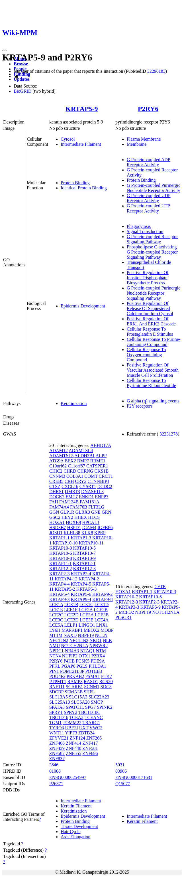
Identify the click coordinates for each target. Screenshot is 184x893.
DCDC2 (104, 486)
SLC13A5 (58, 696)
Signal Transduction (145, 231)
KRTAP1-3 (81, 537)
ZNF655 (73, 753)
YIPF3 (71, 732)
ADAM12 (58, 450)
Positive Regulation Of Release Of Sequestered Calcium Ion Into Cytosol (150, 308)
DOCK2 (56, 496)
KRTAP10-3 (60, 548)
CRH (69, 481)
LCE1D (102, 604)
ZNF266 (94, 738)
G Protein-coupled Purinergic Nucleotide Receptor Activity (153, 188)
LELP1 (70, 625)
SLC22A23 (99, 696)
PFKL (54, 666)
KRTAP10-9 (84, 558)
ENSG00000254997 (67, 777)
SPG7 (90, 707)
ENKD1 (86, 496)
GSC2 (54, 517)
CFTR (160, 586)
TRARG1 (91, 722)
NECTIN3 (79, 640)
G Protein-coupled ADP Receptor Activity (148, 162)
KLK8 (87, 532)
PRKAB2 (75, 676)
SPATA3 (57, 707)
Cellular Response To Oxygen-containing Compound (146, 354)
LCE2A (86, 609)
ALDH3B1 (84, 455)
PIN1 (54, 671)
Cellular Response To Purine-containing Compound (153, 342)
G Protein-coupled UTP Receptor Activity (148, 208)
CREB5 (56, 481)
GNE (96, 512)
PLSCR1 (123, 617)
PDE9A (98, 661)
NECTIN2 (58, 640)
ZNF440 (73, 748)
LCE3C (56, 619)
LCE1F (70, 609)
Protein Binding (75, 182)
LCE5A (56, 625)
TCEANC (94, 717)
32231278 (169, 434)
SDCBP (56, 691)
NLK (107, 640)
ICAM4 (89, 527)
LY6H (54, 630)
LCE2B (101, 609)
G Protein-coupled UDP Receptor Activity (149, 198)
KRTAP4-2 (89, 578)
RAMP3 (74, 681)
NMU (54, 645)
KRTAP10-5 (84, 548)
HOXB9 (73, 522)
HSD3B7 (57, 527)
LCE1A (56, 604)
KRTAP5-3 (86, 589)
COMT (90, 476)
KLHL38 (72, 532)
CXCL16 (70, 486)
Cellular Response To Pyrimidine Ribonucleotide (151, 383)
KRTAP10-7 (84, 553)
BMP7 (83, 460)
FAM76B (78, 507)
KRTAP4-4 (59, 584)
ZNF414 (73, 743)
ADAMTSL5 (61, 455)
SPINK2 (104, 707)
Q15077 (122, 783)
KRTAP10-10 (65, 542)
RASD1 (91, 681)
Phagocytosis (139, 226)
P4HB (69, 661)
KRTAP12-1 (84, 563)
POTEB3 (93, 671)
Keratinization (74, 403)
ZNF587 (57, 753)
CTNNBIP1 (98, 481)
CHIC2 (55, 471)
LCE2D (71, 614)
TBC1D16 (58, 717)
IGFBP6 (105, 527)
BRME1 (97, 460)
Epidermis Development (83, 305)
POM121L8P (72, 671)
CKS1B (102, 471)
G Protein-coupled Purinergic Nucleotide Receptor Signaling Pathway (153, 293)
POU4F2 (57, 676)
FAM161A (89, 501)
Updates (22, 79)
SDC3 (106, 686)
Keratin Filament (76, 805)
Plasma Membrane (144, 139)
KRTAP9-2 (102, 594)
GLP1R (67, 512)
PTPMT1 (57, 681)
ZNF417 (90, 743)
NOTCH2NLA (74, 645)
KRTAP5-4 (59, 594)
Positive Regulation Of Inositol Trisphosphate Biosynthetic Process (148, 277)
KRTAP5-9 (82, 108)
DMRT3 (72, 491)
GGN (54, 512)
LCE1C (86, 604)
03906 (121, 771)
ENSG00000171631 (133, 777)
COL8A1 (74, 476)
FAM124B (69, 501)
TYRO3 (56, 727)
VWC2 (95, 727)
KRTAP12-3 (84, 568)
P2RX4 (98, 655)
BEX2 (70, 460)
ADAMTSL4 (81, 450)
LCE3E (86, 619)
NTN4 (55, 655)
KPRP (99, 532)
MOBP (107, 630)
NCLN (101, 635)
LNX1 (102, 625)
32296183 (156, 71)
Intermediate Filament (81, 144)
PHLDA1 (97, 666)
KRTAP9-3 (59, 599)
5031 (119, 764)
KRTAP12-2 (60, 568)
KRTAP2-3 (59, 573)
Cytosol (68, 139)
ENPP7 (101, 496)
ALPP (101, 455)
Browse (21, 63)
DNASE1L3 (92, 491)
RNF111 (57, 686)
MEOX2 (91, 630)
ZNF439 (57, 748)
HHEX (80, 517)
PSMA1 (92, 676)
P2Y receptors (140, 406)
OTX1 (84, 655)
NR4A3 (72, 650)
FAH (53, 501)
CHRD (70, 471)
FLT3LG (96, 507)
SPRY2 (70, 712)
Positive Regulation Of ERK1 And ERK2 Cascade (151, 321)
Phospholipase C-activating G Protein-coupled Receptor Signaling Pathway (152, 252)
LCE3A (87, 614)
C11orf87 (76, 465)
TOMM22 (72, 722)
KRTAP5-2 (65, 589)
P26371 (56, 783)
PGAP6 (68, 666)
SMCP (97, 702)
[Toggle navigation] (4, 50)
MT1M (55, 635)
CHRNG (85, 471)
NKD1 (95, 640)
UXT (84, 727)
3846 (53, 764)
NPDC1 (56, 650)
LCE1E (56, 609)
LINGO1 (87, 625)
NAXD (70, 635)
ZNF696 (90, 753)
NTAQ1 (87, 650)
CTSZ (54, 486)
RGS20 (106, 681)
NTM (101, 650)
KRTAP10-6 (60, 553)
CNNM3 (57, 476)
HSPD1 (74, 527)
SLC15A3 (78, 696)
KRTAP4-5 (81, 584)
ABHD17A (100, 445)
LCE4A (102, 619)
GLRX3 (82, 512)
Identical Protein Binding (84, 187)
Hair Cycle (71, 831)
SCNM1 (91, 686)
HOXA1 (57, 522)
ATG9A (56, 460)
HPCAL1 (90, 522)
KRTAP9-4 (81, 599)
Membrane (136, 144)
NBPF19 (86, 635)
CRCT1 (106, 476)
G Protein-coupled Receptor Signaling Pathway (152, 239)
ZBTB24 (86, 732)
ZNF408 (57, 743)
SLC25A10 (59, 702)
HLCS (94, 517)
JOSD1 (55, 532)
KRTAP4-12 (66, 578)
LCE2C (56, 614)
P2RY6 (148, 108)
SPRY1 (56, 712)
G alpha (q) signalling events (153, 400)
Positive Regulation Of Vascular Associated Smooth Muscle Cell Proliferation (153, 370)
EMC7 (72, 496)
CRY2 (81, 481)
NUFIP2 (69, 655)
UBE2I (71, 727)
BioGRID (22, 91)
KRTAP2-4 (81, 573)
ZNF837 (57, 758)
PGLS (81, 666)
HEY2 (67, 517)
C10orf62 (58, 465)
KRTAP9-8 (102, 599)
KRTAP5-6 (81, 594)
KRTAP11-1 (60, 563)
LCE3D (71, 619)
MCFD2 (126, 612)
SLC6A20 (80, 702)
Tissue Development (79, 826)
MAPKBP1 (72, 630)
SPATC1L (75, 707)
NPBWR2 (98, 645)
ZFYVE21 (59, 738)
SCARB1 (74, 686)
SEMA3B (74, 691)
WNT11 (56, 732)
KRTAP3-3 (129, 607)
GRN (106, 512)
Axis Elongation (75, 836)
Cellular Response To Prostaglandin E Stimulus (150, 332)
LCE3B (102, 614)
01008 (55, 771)
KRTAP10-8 (60, 558)
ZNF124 (77, 738)
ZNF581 (90, 748)
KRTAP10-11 (91, 542)
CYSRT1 (87, 486)
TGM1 (55, 722)
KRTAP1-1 (59, 537)
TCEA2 (76, 717)
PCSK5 (82, 661)
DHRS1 (56, 491)
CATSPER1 (97, 465)
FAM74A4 (59, 507)
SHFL (89, 691)
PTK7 (106, 676)
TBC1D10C (89, 712)
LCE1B (71, 604)
